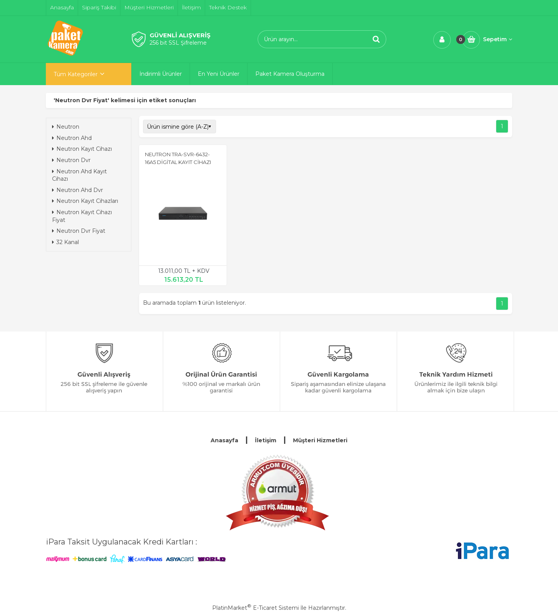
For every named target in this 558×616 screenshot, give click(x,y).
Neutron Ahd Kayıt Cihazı (79, 175)
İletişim (265, 440)
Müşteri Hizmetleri (320, 440)
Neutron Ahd (72, 137)
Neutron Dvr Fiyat (78, 230)
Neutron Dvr (71, 160)
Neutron (65, 126)
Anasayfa (224, 440)
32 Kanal (65, 242)
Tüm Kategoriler (76, 74)
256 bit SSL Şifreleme (178, 42)
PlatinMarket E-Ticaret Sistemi (255, 607)
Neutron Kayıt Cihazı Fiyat (82, 216)
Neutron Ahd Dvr (77, 190)
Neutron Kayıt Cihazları (85, 200)
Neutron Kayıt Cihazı (82, 148)
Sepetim (497, 39)
